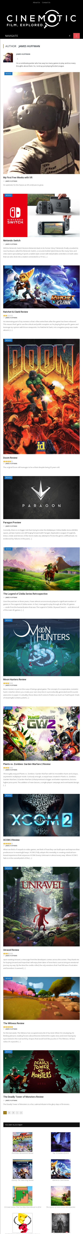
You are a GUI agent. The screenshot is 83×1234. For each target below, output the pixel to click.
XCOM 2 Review (11, 828)
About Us (36, 2)
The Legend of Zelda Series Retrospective (25, 582)
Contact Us (46, 2)
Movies (8, 62)
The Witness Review (13, 1011)
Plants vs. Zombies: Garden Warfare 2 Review (26, 752)
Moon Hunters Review (14, 667)
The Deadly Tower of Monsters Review (23, 1085)
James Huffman (23, 42)
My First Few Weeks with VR (17, 165)
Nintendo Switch (11, 228)
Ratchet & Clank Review (15, 300)
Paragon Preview (12, 510)
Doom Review (10, 446)
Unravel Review (11, 938)
